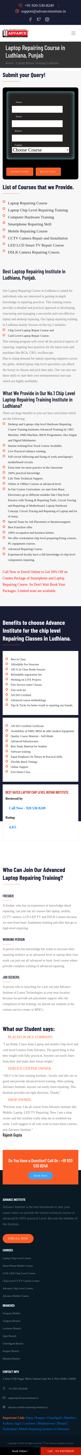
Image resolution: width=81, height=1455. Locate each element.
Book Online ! (20, 1451)
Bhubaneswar (46, 1423)
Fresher (8, 896)
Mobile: (18, 131)
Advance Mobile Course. (16, 1296)
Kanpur (40, 1418)
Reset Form (48, 171)
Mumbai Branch (11, 1358)
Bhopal (61, 1423)
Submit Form (20, 171)
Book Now (40, 1175)
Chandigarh (54, 1418)
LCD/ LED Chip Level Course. (19, 1273)
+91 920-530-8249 (36, 5)
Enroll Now (18, 1238)
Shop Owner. (20, 1100)
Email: (19, 117)
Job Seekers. (11, 977)
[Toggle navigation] (73, 33)
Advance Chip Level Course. (18, 1288)
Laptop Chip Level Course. (17, 1258)
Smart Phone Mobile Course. (18, 1265)
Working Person (14, 939)
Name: (19, 102)
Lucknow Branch (12, 1328)
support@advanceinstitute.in (40, 11)
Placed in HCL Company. (30, 1037)
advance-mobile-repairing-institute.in (25, 1407)
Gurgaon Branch (11, 1320)
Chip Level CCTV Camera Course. (21, 1280)
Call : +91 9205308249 (61, 1451)
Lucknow (29, 1423)
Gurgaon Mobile (11, 1313)
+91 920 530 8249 (15, 1388)
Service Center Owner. (30, 1068)
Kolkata (8, 1423)
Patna (29, 1418)
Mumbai (69, 1418)
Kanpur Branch (11, 1351)
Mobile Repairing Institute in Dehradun (44, 1429)
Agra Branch (9, 1336)
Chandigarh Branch (13, 1343)
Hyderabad (10, 1429)
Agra (18, 1423)
